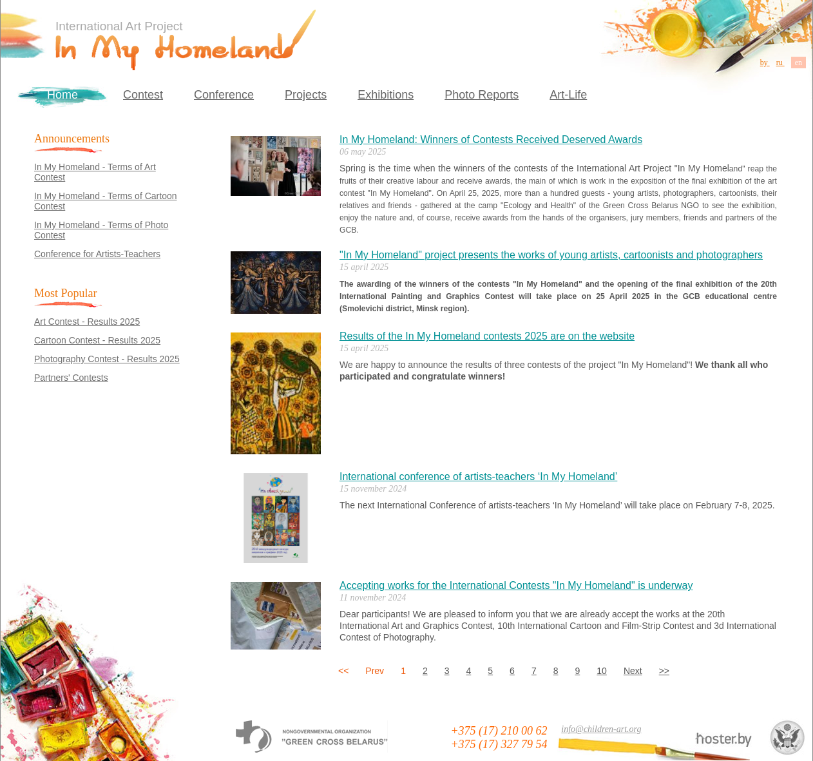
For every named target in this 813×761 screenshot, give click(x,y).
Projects (306, 94)
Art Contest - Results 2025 (87, 321)
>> (664, 671)
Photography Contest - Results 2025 (107, 359)
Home (62, 94)
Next (633, 671)
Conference (224, 94)
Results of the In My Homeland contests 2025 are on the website (487, 336)
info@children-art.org (601, 729)
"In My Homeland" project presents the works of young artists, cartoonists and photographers (551, 254)
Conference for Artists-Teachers (97, 254)
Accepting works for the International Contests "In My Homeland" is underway (516, 585)
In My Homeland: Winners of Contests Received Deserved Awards (491, 139)
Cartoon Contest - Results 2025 (97, 340)
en (798, 62)
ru (780, 62)
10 (602, 671)
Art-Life (568, 94)
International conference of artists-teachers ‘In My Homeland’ (478, 476)
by (765, 62)
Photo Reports (482, 94)
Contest (143, 94)
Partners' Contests (71, 377)
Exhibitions (386, 94)
